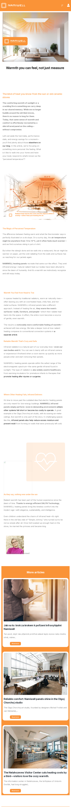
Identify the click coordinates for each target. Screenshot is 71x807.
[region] (30, 788)
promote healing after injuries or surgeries (22, 376)
